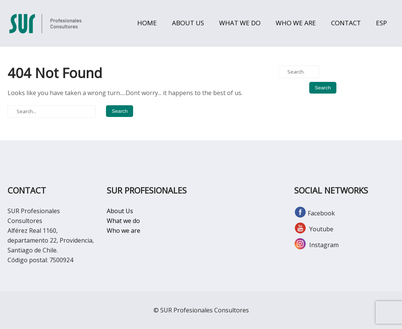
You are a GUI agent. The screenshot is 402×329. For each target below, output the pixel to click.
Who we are (123, 230)
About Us (120, 211)
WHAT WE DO (240, 22)
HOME (147, 22)
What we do (123, 221)
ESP (381, 22)
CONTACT (346, 22)
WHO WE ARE (296, 22)
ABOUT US (188, 22)
